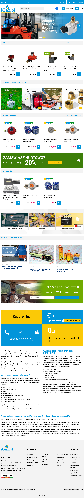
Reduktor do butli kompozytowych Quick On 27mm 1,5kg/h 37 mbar (10, 68)
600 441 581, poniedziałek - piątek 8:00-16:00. (26, 2)
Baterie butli (73, 462)
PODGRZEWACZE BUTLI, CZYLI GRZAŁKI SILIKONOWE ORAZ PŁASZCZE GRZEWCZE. (12, 268)
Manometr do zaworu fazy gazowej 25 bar (51, 140)
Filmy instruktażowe (62, 454)
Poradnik (58, 2)
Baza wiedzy (45, 464)
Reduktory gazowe (75, 457)
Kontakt (81, 2)
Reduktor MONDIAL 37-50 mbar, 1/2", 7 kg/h (11, 140)
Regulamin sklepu (32, 457)
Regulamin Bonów (32, 465)
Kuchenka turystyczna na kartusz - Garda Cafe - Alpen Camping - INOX (10, 197)
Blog (64, 2)
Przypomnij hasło (61, 459)
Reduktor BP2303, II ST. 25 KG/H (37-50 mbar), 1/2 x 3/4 (31, 68)
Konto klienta (60, 457)
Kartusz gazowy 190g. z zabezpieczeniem (29, 140)
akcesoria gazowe (15, 371)
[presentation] (5, 26)
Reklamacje (45, 461)
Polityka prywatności (33, 459)
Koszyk (58, 465)
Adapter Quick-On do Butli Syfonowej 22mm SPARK (71, 68)
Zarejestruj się (55, 162)
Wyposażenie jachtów (76, 475)
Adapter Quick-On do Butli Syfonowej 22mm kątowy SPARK (50, 68)
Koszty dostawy (72, 2)
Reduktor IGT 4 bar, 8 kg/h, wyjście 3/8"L (71, 140)
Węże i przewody (74, 470)
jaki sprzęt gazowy (12, 419)
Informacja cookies (32, 462)
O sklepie (30, 454)
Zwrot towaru (45, 459)
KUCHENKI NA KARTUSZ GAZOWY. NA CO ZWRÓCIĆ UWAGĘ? (41, 270)
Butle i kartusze (74, 459)
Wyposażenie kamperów (77, 473)
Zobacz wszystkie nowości (74, 43)
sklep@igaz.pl (6, 2)
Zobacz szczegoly (62, 316)
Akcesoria (72, 467)
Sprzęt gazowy (74, 454)
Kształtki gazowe (74, 465)
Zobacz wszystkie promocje (73, 115)
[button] (40, 37)
